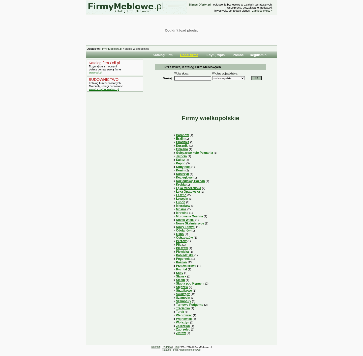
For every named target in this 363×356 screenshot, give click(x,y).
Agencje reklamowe (189, 349)
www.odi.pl (95, 72)
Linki (176, 347)
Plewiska (182, 251)
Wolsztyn (182, 322)
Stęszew (182, 287)
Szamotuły (183, 301)
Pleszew (182, 248)
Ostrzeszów (184, 237)
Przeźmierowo (186, 266)
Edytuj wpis (215, 55)
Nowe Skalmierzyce (190, 223)
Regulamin (258, 55)
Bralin (180, 138)
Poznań (181, 262)
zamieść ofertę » (262, 10)
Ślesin (180, 280)
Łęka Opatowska (188, 191)
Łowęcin (182, 198)
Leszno (181, 195)
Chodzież (182, 142)
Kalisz (180, 160)
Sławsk (181, 276)
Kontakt (156, 347)
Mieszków (183, 206)
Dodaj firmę (189, 55)
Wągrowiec (184, 315)
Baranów (182, 135)
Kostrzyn (182, 174)
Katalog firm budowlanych (104, 83)
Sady (179, 273)
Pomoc (238, 55)
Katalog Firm (162, 55)
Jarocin (181, 156)
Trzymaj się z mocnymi (102, 66)
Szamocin (183, 297)
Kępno (180, 163)
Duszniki (182, 145)
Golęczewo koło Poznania (194, 153)
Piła (178, 244)
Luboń (180, 202)
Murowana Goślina (189, 216)
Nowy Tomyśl (185, 227)
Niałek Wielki (185, 220)
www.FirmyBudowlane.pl (104, 89)
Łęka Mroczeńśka (188, 188)
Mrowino (182, 213)
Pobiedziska (184, 255)
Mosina (181, 209)
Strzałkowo (184, 290)
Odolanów (183, 230)
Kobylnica (183, 167)
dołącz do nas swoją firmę (104, 69)
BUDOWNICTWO (103, 79)
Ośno (180, 234)
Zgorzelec (183, 329)
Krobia (181, 184)
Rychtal (181, 269)
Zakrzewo (183, 326)
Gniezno (182, 149)
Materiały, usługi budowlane (105, 86)
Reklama (167, 347)
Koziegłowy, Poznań (190, 181)
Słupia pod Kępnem (190, 283)
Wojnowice (184, 319)
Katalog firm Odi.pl (104, 63)
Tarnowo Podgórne (189, 305)
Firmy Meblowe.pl (111, 48)
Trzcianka (183, 308)
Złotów (181, 333)
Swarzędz (183, 294)
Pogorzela (183, 259)
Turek (180, 312)
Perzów (181, 241)
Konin (180, 170)
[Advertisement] (114, 177)
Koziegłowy (184, 177)
